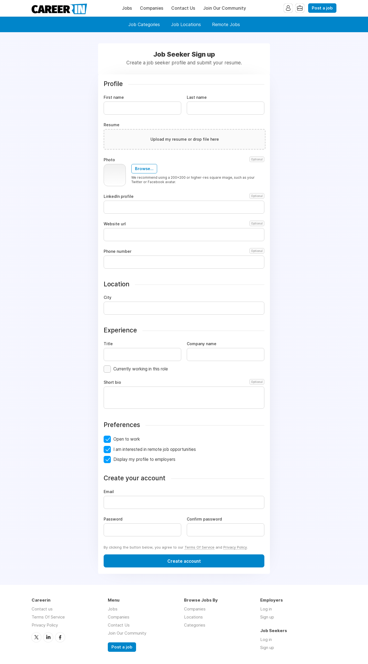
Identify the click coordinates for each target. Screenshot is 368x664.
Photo (184, 160)
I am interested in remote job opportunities (154, 449)
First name (114, 97)
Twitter (36, 637)
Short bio (184, 382)
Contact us (42, 609)
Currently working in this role (140, 369)
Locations (193, 617)
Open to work (126, 439)
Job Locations (186, 24)
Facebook (60, 637)
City (107, 297)
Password (113, 519)
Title (108, 344)
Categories (194, 625)
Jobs (127, 8)
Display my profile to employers (144, 459)
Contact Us (183, 8)
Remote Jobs (226, 24)
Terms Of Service (199, 547)
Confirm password (204, 519)
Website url (184, 224)
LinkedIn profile (184, 196)
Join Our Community (224, 8)
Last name (197, 97)
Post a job (322, 8)
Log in (266, 609)
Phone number (184, 251)
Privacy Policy (235, 547)
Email (109, 492)
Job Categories (144, 24)
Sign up (267, 617)
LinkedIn (48, 637)
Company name (201, 344)
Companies (151, 8)
